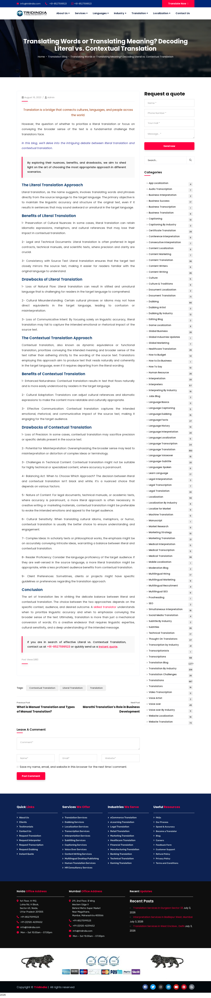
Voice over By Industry (171, 710)
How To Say (171, 367)
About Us (24, 817)
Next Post (135, 702)
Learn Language (171, 474)
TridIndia (40, 987)
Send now (169, 146)
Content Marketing (171, 255)
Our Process (162, 822)
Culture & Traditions (171, 284)
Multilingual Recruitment (171, 586)
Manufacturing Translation (124, 849)
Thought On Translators (171, 639)
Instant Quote (26, 854)
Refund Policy (163, 854)
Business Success (171, 201)
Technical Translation (171, 633)
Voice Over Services (76, 849)
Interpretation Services (77, 835)
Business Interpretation (171, 195)
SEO (171, 604)
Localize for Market (171, 509)
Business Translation (171, 213)
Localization (171, 497)
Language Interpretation (171, 432)
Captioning (171, 219)
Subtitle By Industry (171, 622)
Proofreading (171, 598)
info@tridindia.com (29, 3)
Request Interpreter (30, 840)
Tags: (20, 687)
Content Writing (171, 272)
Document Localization (171, 290)
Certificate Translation (171, 231)
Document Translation (171, 296)
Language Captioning (171, 408)
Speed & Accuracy (165, 826)
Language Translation (171, 450)
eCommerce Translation (123, 817)
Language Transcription (171, 444)
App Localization (171, 184)
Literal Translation (73, 687)
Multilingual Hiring (171, 574)
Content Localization (171, 249)
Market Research (171, 527)
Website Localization (171, 716)
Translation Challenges (171, 675)
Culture (171, 278)
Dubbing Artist (171, 308)
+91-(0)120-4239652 (31, 922)
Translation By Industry (171, 669)
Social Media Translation (171, 616)
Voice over (171, 704)
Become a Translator (166, 831)
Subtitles (171, 627)
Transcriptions (171, 657)
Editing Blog (171, 320)
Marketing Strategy (171, 533)
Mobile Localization (171, 562)
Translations (171, 681)
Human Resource (171, 373)
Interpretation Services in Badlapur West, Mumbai (162, 917)
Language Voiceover (171, 456)
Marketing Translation (171, 539)
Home (41, 56)
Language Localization (171, 438)
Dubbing (171, 302)
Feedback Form (164, 845)
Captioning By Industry (171, 225)
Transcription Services (77, 831)
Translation (96, 687)
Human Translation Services (80, 863)
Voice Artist (171, 698)
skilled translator (105, 607)
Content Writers (171, 266)
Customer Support (165, 849)
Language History (171, 426)
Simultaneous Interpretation (171, 610)
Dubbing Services (74, 822)
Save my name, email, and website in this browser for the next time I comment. (73, 767)
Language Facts (171, 420)
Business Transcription (171, 207)
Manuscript (171, 521)
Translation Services (76, 817)
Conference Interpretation (171, 237)
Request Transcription (31, 845)
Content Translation (171, 260)
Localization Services (76, 826)
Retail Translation (119, 831)
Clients (23, 822)
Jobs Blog (171, 397)
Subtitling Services (75, 840)
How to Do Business (171, 361)
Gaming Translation (121, 863)
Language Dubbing (171, 414)
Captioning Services (76, 845)
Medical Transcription (171, 550)
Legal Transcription (171, 485)
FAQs (158, 817)
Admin (51, 97)
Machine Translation (171, 515)
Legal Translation (171, 491)
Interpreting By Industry (171, 391)
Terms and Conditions (167, 863)
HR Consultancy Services (78, 867)
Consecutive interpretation (171, 243)
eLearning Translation (122, 822)
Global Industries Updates (171, 337)
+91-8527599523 (81, 3)
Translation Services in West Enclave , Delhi (158, 926)
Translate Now (178, 3)
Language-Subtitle (171, 462)
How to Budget (171, 355)
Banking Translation (121, 854)
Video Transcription (171, 693)
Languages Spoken (171, 468)
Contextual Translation (42, 687)
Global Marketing (171, 343)
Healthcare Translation (171, 349)
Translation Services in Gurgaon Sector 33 (158, 908)
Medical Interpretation (171, 545)
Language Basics (171, 403)
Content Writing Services (78, 854)
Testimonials (26, 826)
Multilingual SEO (171, 592)
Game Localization (171, 326)
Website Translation (171, 722)
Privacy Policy (163, 858)
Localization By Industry (171, 503)
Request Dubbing (28, 849)
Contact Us (25, 831)
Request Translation (30, 835)
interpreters (171, 385)
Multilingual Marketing (171, 580)
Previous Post (23, 702)
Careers (160, 840)
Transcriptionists (171, 651)
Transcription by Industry (171, 645)
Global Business (171, 331)
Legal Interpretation (171, 479)
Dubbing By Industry (171, 314)
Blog (158, 836)
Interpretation (171, 379)
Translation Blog (57, 56)
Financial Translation (121, 845)
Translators (171, 687)
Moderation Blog (171, 568)
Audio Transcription (171, 189)
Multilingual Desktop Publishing (82, 858)
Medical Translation (171, 556)
